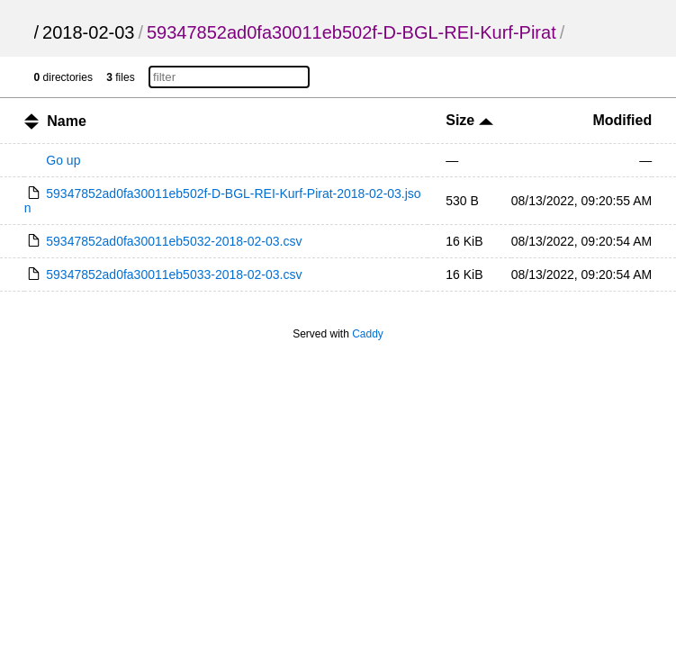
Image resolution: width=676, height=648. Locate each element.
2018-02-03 (88, 32)
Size (469, 120)
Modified (622, 120)
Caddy (367, 334)
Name (66, 121)
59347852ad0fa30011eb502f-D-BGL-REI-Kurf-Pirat (351, 32)
